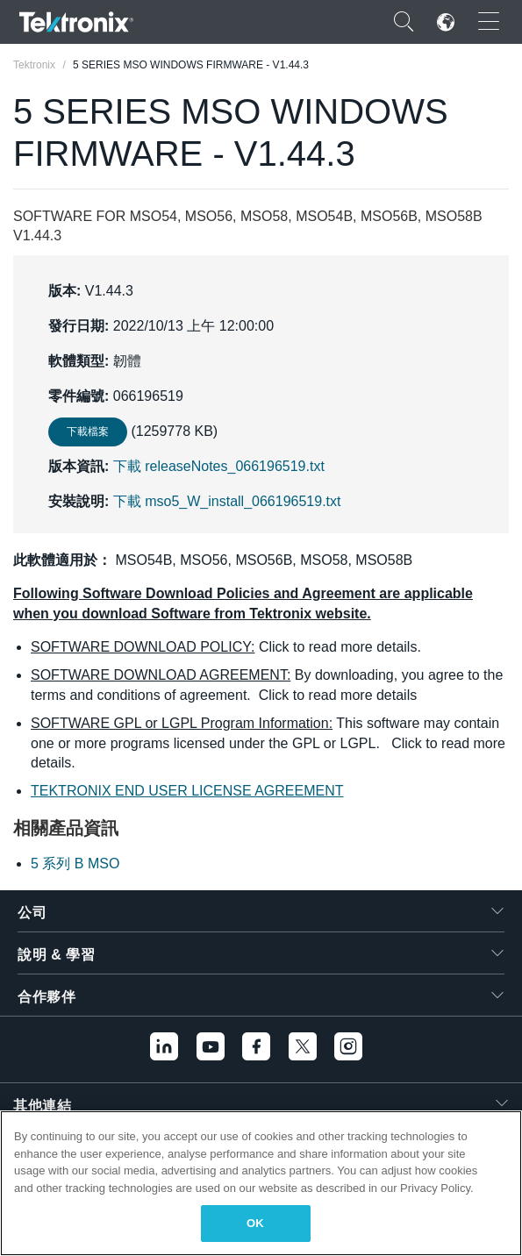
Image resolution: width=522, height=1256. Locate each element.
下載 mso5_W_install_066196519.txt (227, 501)
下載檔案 (88, 431)
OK (255, 1223)
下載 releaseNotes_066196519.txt (219, 466)
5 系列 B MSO (75, 863)
